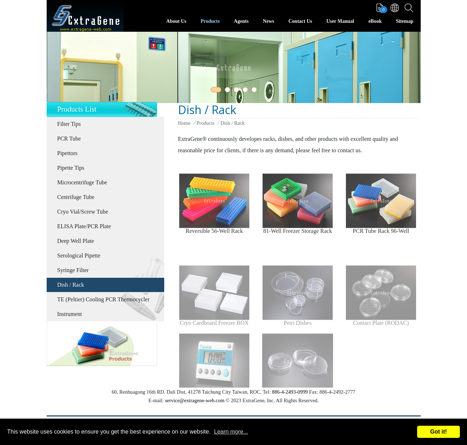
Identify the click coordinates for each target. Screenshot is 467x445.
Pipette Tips (70, 168)
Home (184, 123)
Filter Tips (69, 124)
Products (210, 21)
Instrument (69, 314)
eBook (375, 21)
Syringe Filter (73, 270)
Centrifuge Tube (75, 197)
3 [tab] (237, 90)
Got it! (438, 432)
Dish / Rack (70, 285)
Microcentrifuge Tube (82, 182)
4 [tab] (246, 90)
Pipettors (67, 153)
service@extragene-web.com (194, 400)
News (268, 21)
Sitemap (405, 21)
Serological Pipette (78, 255)
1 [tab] (214, 90)
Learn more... (231, 432)
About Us (176, 21)
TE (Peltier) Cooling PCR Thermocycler (103, 299)
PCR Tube (69, 138)
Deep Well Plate (75, 241)
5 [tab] (255, 90)
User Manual (340, 21)
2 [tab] (228, 90)
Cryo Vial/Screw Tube (82, 212)
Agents (241, 21)
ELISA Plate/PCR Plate (84, 226)
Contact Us (300, 21)
